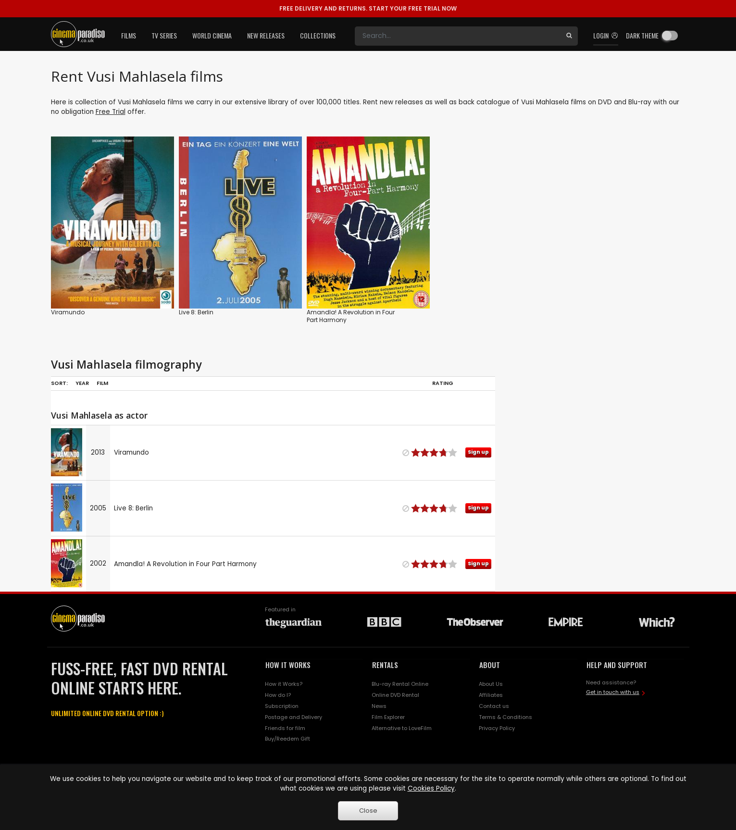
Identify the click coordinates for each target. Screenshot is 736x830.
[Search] (458, 36)
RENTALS (385, 664)
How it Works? (283, 684)
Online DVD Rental (395, 695)
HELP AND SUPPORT (616, 664)
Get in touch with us (612, 692)
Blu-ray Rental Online (400, 684)
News (379, 706)
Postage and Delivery (293, 717)
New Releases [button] (266, 35)
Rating (442, 383)
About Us (491, 684)
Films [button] (128, 35)
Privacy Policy (497, 728)
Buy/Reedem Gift (287, 739)
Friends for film (285, 728)
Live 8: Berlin (196, 312)
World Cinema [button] (212, 35)
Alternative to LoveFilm (402, 728)
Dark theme (642, 35)
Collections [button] (318, 35)
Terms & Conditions (505, 717)
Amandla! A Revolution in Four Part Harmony (351, 316)
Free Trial (110, 111)
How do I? (278, 695)
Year (82, 383)
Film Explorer (388, 717)
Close (368, 810)
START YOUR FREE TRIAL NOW (368, 8)
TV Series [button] (164, 35)
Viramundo (68, 312)
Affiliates (491, 695)
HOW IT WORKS (288, 664)
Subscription (282, 706)
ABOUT (489, 664)
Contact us (494, 706)
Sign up (478, 452)
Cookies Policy (431, 788)
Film (102, 383)
